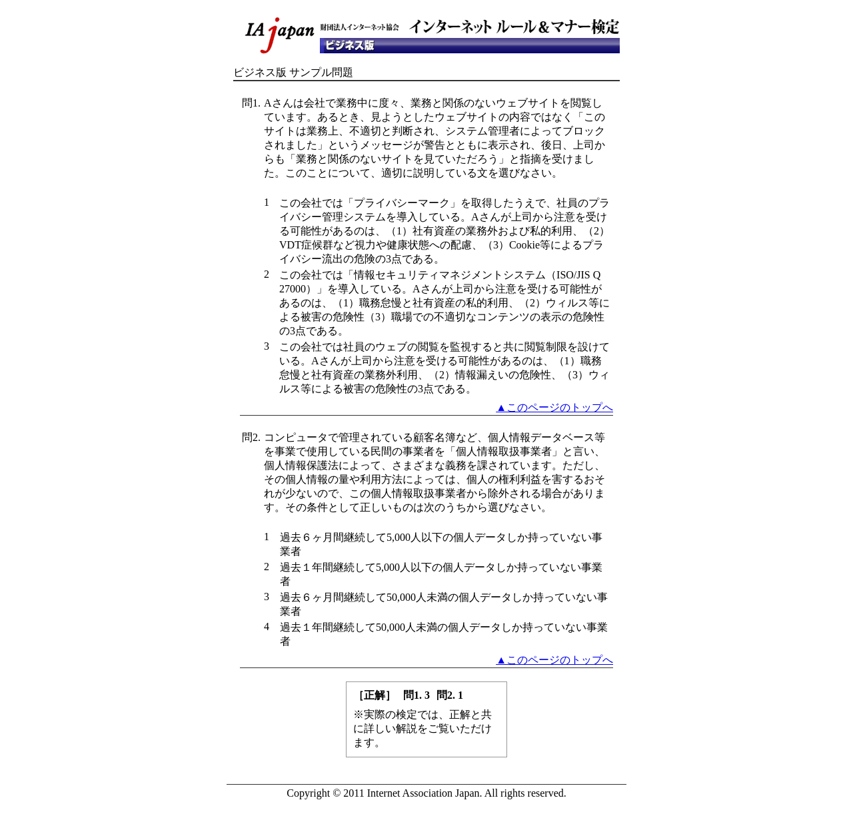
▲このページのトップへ (554, 407)
